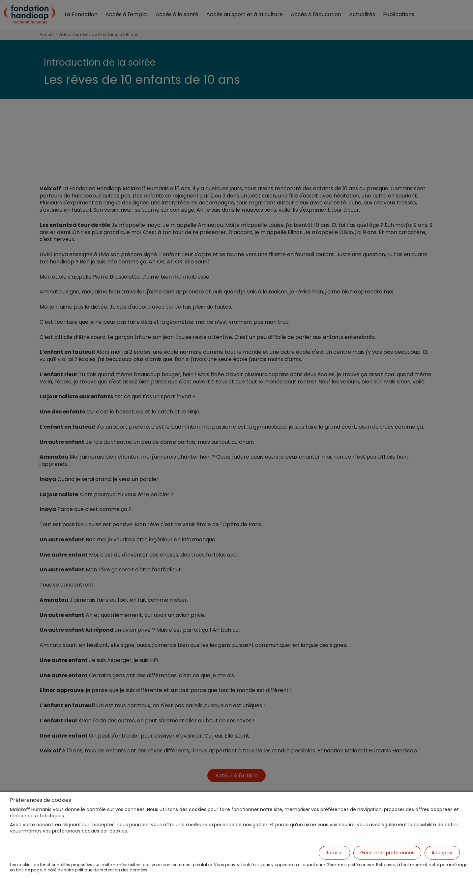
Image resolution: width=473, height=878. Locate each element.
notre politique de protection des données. (106, 870)
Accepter (442, 852)
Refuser (334, 852)
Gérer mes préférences (387, 852)
